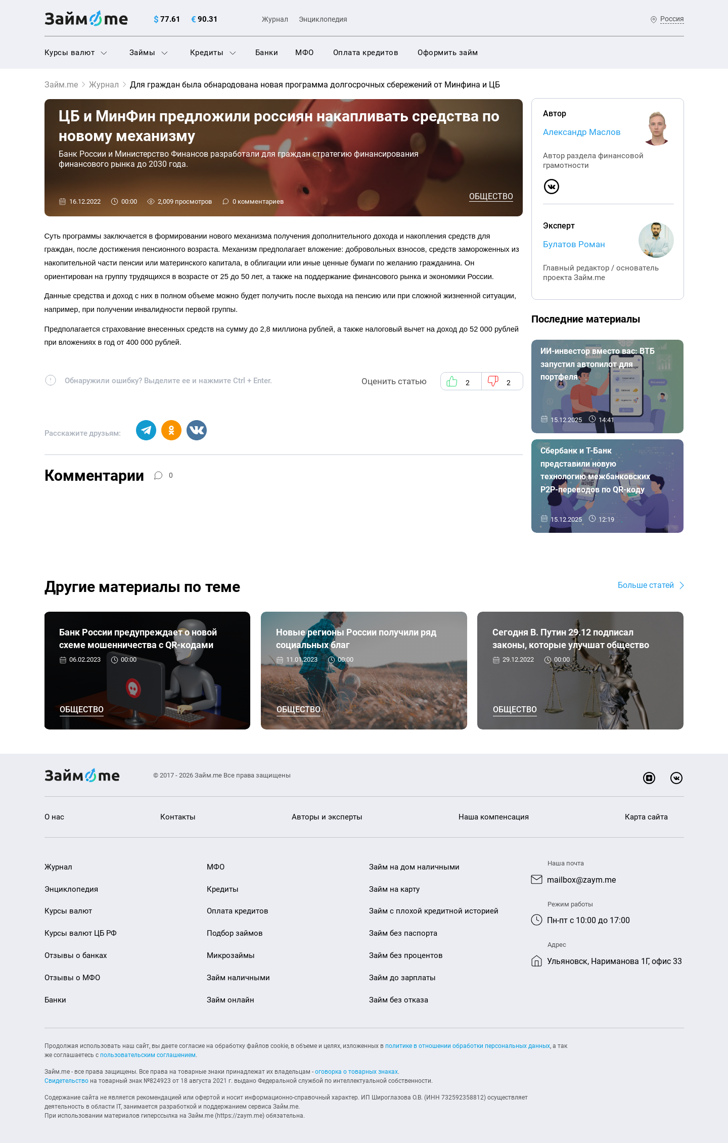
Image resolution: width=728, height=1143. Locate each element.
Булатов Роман (574, 244)
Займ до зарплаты (402, 977)
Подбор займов (235, 933)
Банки (267, 52)
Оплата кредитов (366, 52)
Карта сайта (646, 816)
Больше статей (646, 585)
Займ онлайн (230, 999)
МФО (304, 52)
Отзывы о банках (75, 955)
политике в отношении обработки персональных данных (467, 1045)
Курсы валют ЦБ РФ (80, 933)
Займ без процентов (406, 955)
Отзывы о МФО (72, 977)
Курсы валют (75, 52)
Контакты (178, 816)
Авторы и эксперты (327, 816)
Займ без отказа (398, 999)
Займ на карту (394, 889)
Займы (148, 52)
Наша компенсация (494, 816)
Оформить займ (448, 52)
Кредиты (213, 52)
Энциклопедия (323, 19)
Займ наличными (238, 977)
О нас (54, 816)
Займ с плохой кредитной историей (433, 911)
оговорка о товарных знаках (356, 1071)
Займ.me (61, 84)
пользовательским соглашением (148, 1055)
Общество (491, 196)
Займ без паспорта (403, 933)
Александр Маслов (582, 132)
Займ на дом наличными (414, 867)
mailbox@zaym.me (581, 880)
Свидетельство (66, 1080)
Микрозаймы (231, 955)
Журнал (275, 19)
